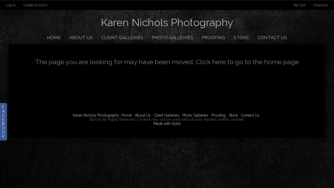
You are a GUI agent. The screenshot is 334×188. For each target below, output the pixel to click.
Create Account (35, 5)
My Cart (300, 5)
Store (241, 37)
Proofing (213, 37)
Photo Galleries (172, 37)
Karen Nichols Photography (96, 115)
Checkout (320, 5)
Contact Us (272, 37)
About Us (81, 37)
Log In (11, 5)
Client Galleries (122, 37)
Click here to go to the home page (247, 62)
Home (54, 37)
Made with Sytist (167, 124)
